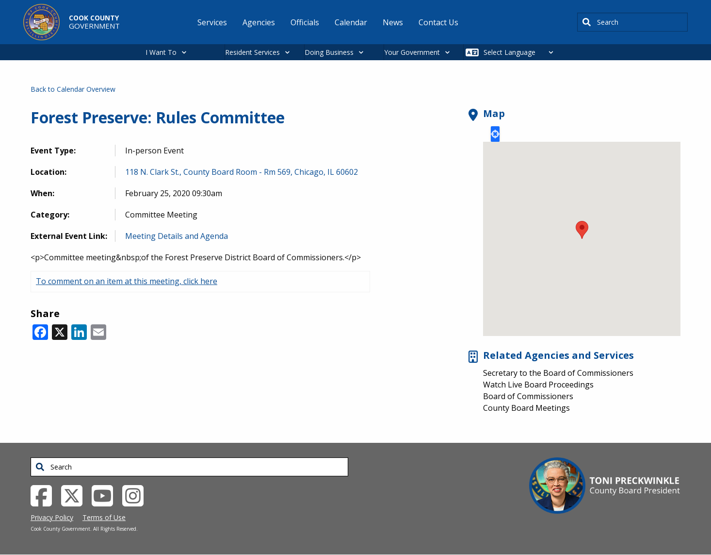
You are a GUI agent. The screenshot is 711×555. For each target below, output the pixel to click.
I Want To (161, 52)
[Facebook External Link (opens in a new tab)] (45, 494)
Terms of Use (104, 517)
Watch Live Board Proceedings (538, 384)
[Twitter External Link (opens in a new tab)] (75, 494)
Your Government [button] (412, 52)
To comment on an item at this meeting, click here (126, 281)
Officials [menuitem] (305, 22)
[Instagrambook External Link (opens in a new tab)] (136, 494)
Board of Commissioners (528, 396)
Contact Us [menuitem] (438, 22)
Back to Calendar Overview (73, 89)
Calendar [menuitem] (351, 22)
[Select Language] (521, 52)
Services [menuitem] (212, 22)
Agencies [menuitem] (258, 22)
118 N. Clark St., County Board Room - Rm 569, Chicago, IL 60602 (241, 172)
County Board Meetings (526, 408)
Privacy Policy (52, 517)
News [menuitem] (393, 22)
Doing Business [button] (329, 52)
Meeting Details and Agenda (176, 236)
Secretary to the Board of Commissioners (558, 373)
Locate (495, 134)
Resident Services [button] (252, 52)
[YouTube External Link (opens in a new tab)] (106, 494)
